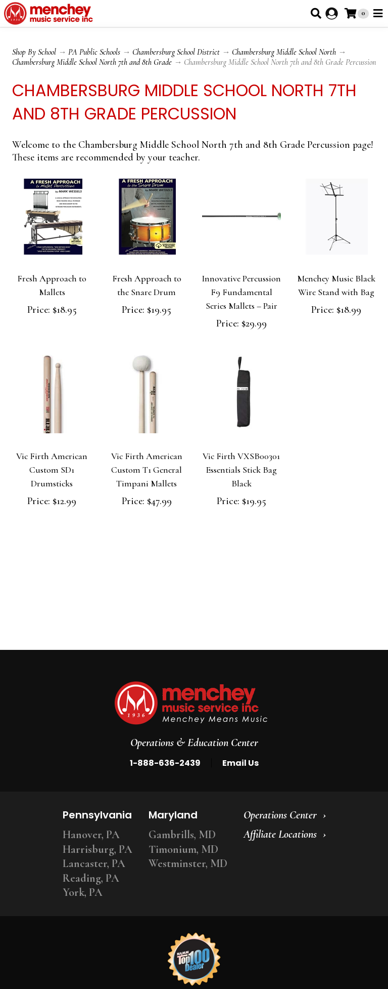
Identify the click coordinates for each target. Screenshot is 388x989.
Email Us (240, 763)
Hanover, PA (91, 834)
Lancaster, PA (94, 863)
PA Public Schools (94, 52)
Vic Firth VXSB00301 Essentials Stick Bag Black (241, 469)
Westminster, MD (188, 863)
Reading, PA (91, 878)
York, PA (83, 892)
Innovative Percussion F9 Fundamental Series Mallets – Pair (241, 292)
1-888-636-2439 (165, 763)
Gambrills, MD (182, 834)
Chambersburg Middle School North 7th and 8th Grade (92, 62)
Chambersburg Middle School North (284, 52)
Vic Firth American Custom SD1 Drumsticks (51, 469)
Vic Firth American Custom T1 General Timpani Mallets (146, 469)
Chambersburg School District (176, 52)
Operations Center (280, 814)
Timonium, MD (183, 849)
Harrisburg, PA (97, 849)
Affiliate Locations (280, 834)
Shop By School (34, 52)
